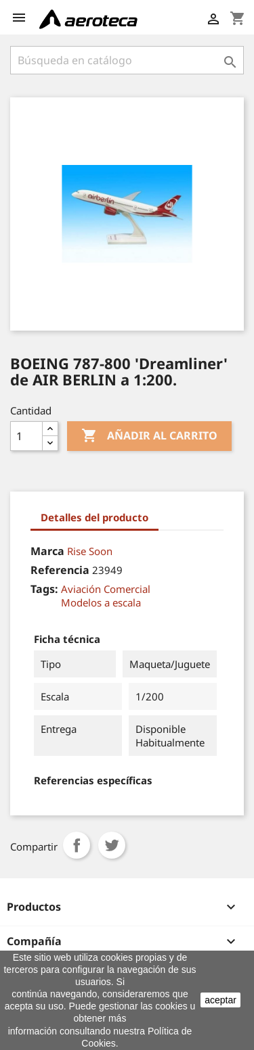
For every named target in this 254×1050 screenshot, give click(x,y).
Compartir (76, 845)
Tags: (44, 589)
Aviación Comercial (105, 589)
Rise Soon (89, 551)
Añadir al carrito (149, 436)
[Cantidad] (26, 436)
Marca (47, 551)
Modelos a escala (101, 602)
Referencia (59, 570)
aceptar (220, 1000)
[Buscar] (127, 60)
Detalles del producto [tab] (94, 517)
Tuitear (111, 845)
